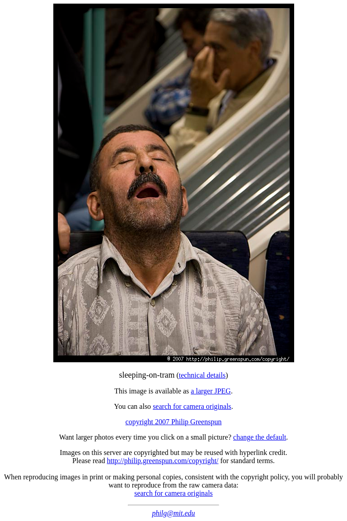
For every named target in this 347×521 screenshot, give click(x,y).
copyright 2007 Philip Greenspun (174, 422)
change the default (259, 437)
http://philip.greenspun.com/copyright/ (162, 460)
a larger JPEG (211, 391)
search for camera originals (192, 406)
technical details (202, 375)
